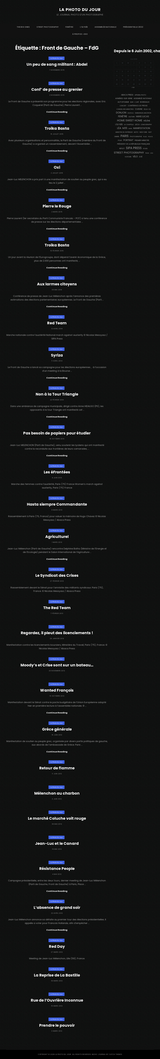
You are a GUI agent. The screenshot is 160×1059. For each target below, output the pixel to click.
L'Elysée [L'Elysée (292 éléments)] (119, 124)
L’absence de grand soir (57, 907)
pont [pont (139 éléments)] (120, 140)
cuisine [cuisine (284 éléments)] (138, 109)
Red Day (57, 946)
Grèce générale (57, 729)
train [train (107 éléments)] (147, 153)
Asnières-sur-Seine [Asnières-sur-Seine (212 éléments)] (123, 98)
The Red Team (57, 607)
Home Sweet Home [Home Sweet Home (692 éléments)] (129, 120)
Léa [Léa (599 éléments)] (119, 128)
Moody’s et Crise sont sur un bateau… (56, 665)
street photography (48, 27)
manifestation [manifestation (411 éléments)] (141, 128)
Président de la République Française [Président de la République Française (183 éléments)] (133, 144)
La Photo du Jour (80, 9)
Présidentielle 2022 (133, 27)
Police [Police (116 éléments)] (150, 137)
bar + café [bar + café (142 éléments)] (134, 102)
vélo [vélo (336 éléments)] (135, 156)
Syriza (57, 355)
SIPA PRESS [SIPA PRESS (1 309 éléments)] (134, 148)
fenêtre (69, 27)
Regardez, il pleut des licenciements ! (57, 633)
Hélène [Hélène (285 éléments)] (147, 120)
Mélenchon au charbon (57, 793)
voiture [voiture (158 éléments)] (128, 157)
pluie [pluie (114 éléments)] (145, 137)
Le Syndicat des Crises (56, 575)
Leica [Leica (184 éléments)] (137, 124)
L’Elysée (84, 27)
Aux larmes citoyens (57, 284)
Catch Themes (115, 1054)
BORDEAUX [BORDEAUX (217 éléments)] (144, 102)
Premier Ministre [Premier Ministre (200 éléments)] (142, 140)
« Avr (133, 87)
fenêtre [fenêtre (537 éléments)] (122, 116)
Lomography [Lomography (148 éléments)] (146, 124)
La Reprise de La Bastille (57, 975)
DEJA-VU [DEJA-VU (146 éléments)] (147, 109)
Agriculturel (57, 536)
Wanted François (57, 690)
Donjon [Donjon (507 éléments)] (121, 112)
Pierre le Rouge (57, 206)
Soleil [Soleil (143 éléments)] (145, 148)
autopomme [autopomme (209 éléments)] (123, 102)
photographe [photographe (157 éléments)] (136, 136)
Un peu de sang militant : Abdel (57, 64)
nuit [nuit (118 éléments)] (150, 132)
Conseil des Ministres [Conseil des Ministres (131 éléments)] (125, 109)
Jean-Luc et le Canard (57, 843)
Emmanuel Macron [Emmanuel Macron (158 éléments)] (143, 113)
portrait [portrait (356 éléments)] (128, 140)
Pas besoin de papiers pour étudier (57, 433)
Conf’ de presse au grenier (56, 89)
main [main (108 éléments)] (130, 128)
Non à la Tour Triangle (57, 394)
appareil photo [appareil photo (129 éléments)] (140, 95)
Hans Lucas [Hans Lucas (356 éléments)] (142, 116)
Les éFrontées (57, 472)
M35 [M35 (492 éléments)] (124, 128)
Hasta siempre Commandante (57, 504)
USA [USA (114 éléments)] (151, 153)
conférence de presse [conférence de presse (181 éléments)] (138, 105)
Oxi (57, 167)
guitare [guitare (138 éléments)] (131, 117)
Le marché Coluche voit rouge (57, 818)
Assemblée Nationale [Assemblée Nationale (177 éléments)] (143, 98)
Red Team (57, 323)
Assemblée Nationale (105, 27)
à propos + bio (80, 34)
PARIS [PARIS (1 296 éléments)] (124, 136)
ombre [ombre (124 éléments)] (116, 137)
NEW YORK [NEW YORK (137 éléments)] (143, 132)
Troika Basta (57, 128)
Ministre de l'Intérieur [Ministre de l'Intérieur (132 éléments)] (124, 132)
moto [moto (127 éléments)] (136, 132)
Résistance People (57, 868)
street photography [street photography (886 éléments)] (129, 153)
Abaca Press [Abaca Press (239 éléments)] (127, 95)
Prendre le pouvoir (57, 1025)
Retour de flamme (57, 768)
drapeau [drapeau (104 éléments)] (131, 113)
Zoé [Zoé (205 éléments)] (140, 156)
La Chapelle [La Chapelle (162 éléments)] (129, 124)
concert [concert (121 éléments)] (123, 106)
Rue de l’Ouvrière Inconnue (57, 1000)
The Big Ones (23, 27)
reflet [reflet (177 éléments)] (122, 148)
